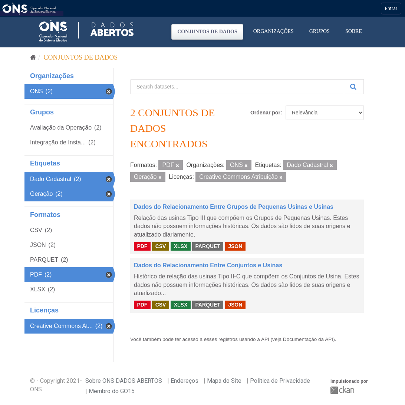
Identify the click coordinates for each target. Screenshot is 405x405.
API (265, 339)
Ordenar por (265, 113)
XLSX (181, 246)
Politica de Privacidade (280, 380)
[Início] (33, 57)
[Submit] (354, 86)
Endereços (184, 380)
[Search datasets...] (237, 86)
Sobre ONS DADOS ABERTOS (123, 380)
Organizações (273, 31)
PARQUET (207, 246)
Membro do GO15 (112, 391)
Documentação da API (308, 339)
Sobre (353, 31)
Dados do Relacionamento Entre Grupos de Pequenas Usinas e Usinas (233, 207)
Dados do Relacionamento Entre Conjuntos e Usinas (208, 265)
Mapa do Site (224, 380)
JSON (235, 246)
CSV (160, 246)
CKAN (343, 390)
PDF (142, 246)
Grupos (319, 31)
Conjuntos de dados (207, 31)
